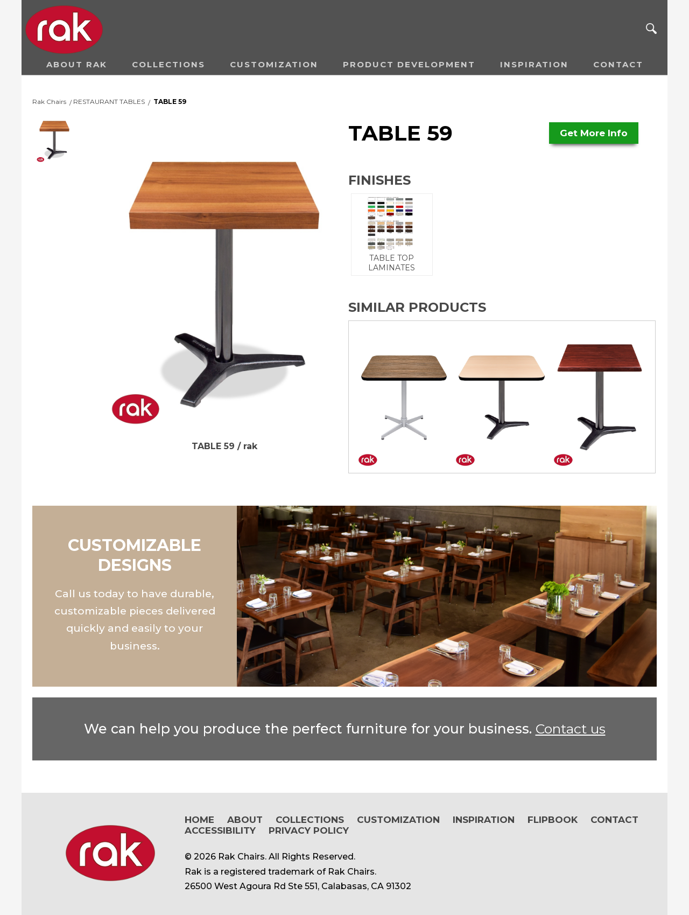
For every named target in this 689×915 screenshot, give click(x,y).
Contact (618, 64)
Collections (168, 64)
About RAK (76, 64)
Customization (274, 64)
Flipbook (553, 819)
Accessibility (220, 830)
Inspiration (534, 64)
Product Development (409, 64)
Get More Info (594, 133)
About (245, 819)
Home (199, 819)
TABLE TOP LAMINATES (392, 235)
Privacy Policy (309, 830)
